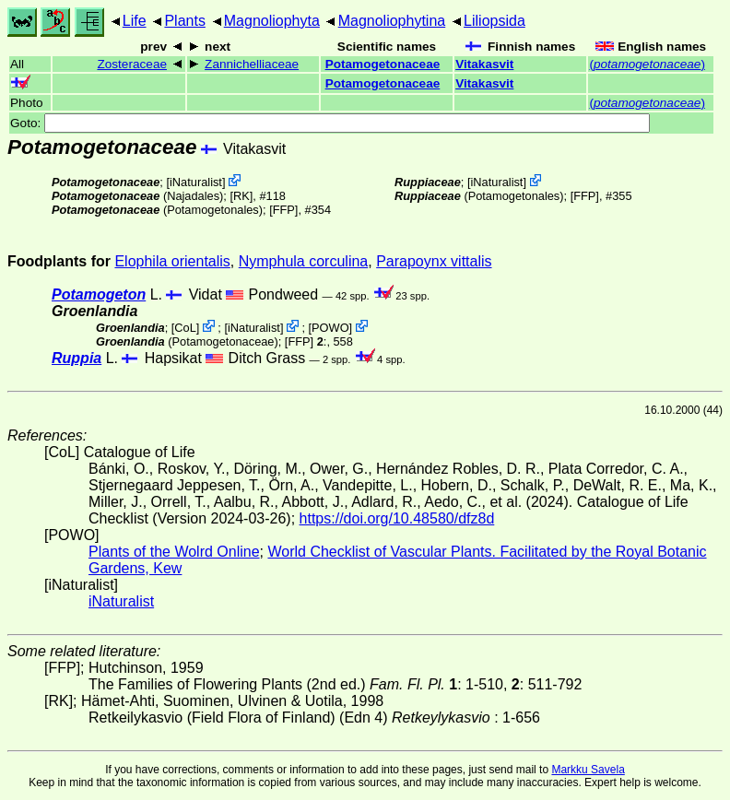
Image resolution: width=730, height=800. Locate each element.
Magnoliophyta (272, 21)
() (646, 64)
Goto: (330, 123)
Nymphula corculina (304, 261)
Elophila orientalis (172, 261)
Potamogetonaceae (383, 64)
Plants (184, 21)
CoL (184, 328)
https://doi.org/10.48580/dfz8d (397, 518)
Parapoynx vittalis (433, 261)
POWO (330, 328)
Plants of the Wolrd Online (174, 551)
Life (135, 21)
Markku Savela (587, 769)
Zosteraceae (132, 64)
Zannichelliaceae (252, 64)
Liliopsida (494, 21)
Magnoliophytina (392, 21)
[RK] (241, 196)
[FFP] (283, 210)
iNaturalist (196, 182)
